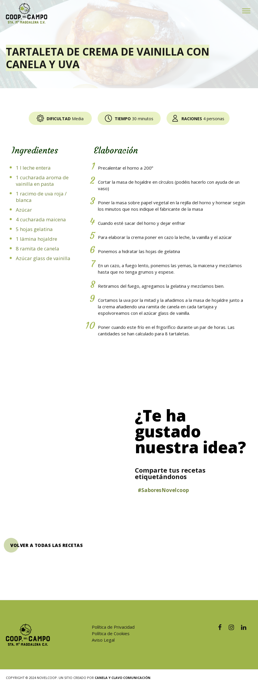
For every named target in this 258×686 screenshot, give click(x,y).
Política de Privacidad (113, 627)
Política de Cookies (111, 633)
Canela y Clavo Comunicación (122, 677)
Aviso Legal (103, 640)
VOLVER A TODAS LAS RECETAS (46, 545)
